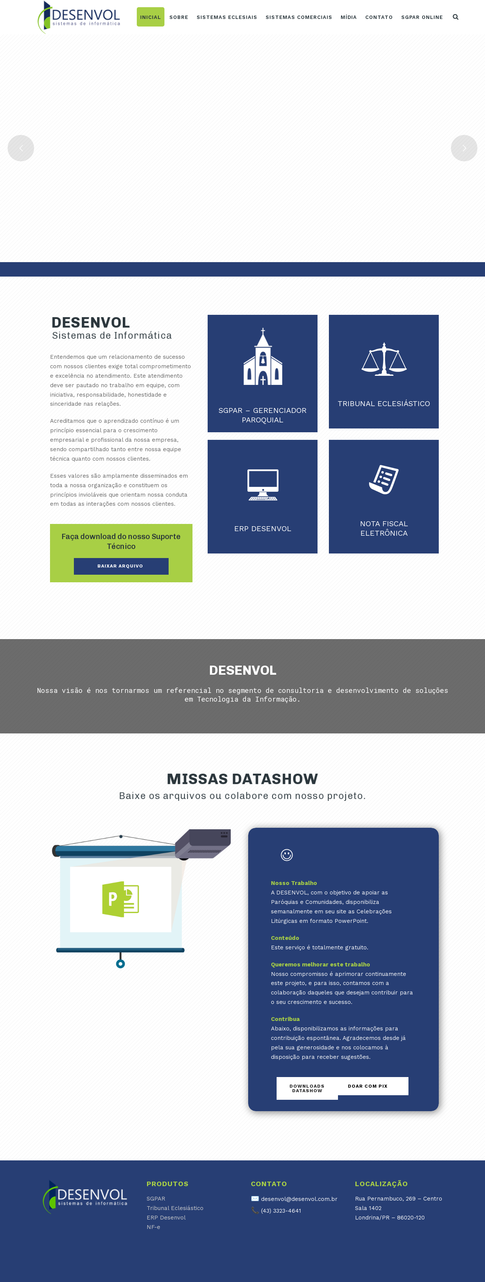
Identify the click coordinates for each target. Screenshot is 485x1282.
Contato (379, 17)
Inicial (150, 17)
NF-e (153, 1227)
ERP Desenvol (166, 1217)
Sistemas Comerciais (299, 17)
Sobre (178, 17)
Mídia (349, 17)
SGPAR (156, 1198)
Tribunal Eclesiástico (175, 1208)
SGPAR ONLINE (422, 17)
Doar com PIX (368, 1086)
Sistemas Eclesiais (227, 17)
